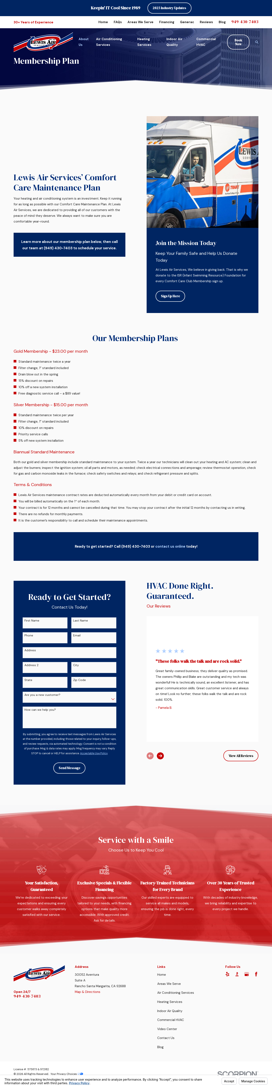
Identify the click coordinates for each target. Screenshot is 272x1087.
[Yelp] (227, 974)
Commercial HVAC (170, 1020)
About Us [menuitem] (84, 42)
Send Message (64, 768)
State (23, 680)
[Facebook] (256, 974)
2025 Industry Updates (169, 8)
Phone (24, 635)
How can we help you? (35, 710)
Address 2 (27, 665)
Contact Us (165, 1038)
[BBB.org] (237, 974)
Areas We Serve (140, 22)
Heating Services (169, 1002)
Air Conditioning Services (175, 993)
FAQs (118, 22)
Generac (187, 22)
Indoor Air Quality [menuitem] (174, 42)
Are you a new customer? (37, 695)
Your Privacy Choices (67, 1074)
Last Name (75, 620)
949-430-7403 (244, 22)
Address (25, 650)
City (71, 665)
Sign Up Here (170, 296)
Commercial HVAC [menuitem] (206, 42)
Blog (222, 22)
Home (103, 22)
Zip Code (74, 680)
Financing (166, 22)
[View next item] (155, 755)
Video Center (167, 1029)
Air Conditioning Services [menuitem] (109, 42)
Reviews (206, 22)
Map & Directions (87, 992)
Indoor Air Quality (169, 1011)
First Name (27, 620)
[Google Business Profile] (246, 974)
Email (72, 635)
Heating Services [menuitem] (144, 42)
